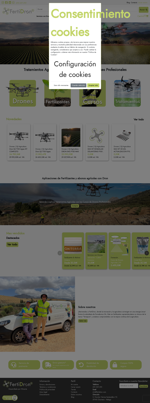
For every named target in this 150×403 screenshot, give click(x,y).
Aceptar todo (93, 85)
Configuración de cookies (75, 69)
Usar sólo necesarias (61, 85)
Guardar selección (78, 85)
